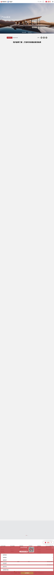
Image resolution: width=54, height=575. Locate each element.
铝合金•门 (30, 32)
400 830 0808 (24, 551)
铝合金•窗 (24, 32)
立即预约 (27, 573)
